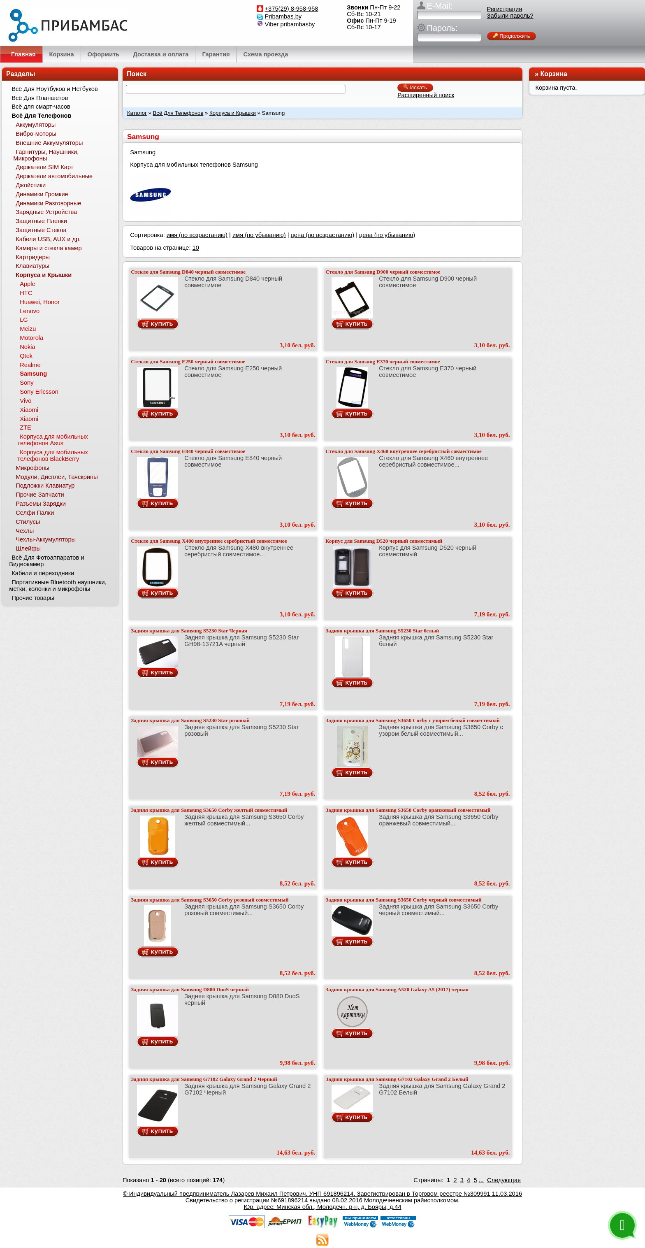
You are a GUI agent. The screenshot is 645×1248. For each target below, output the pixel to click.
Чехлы (25, 531)
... (481, 1180)
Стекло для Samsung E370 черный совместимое (382, 361)
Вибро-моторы (36, 133)
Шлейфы (28, 548)
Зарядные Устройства (46, 212)
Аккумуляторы (36, 124)
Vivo (25, 400)
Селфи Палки (35, 512)
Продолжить (511, 36)
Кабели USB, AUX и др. (48, 239)
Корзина (554, 73)
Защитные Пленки (41, 221)
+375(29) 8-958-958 (291, 8)
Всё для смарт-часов (41, 106)
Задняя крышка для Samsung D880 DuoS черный (190, 989)
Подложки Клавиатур (45, 485)
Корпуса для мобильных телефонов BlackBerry (52, 455)
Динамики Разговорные (48, 203)
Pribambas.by (283, 16)
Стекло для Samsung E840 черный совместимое (188, 451)
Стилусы (28, 521)
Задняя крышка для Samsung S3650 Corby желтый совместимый (209, 810)
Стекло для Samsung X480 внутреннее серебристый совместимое (209, 541)
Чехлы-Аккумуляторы (46, 539)
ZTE (25, 427)
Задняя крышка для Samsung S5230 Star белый (382, 630)
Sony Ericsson (39, 391)
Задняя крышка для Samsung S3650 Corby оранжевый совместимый (407, 810)
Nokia (27, 347)
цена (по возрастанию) (323, 235)
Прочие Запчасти (40, 494)
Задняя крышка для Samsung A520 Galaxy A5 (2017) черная (397, 989)
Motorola (31, 338)
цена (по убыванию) (387, 235)
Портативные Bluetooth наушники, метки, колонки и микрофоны (57, 585)
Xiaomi (29, 410)
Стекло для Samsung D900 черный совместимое (382, 272)
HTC (26, 293)
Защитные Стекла (41, 230)
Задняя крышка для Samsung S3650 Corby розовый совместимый (209, 900)
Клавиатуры (32, 266)
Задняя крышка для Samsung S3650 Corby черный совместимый (403, 900)
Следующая (504, 1180)
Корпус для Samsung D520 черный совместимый (383, 541)
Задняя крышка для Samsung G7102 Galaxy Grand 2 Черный (204, 1079)
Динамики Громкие (42, 194)
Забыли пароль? (510, 15)
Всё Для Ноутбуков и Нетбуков (55, 89)
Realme (30, 365)
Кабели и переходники (43, 573)
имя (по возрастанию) (197, 235)
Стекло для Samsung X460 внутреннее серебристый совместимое (403, 451)
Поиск (136, 73)
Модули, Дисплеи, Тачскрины (57, 477)
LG (24, 319)
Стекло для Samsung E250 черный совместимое (188, 361)
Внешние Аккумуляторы (49, 142)
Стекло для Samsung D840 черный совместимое (188, 272)
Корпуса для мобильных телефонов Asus (52, 439)
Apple (27, 284)
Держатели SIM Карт (44, 167)
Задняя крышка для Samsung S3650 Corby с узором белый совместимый (412, 720)
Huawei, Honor (40, 302)
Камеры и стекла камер (49, 248)
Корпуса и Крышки (232, 113)
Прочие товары (33, 598)
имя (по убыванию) (259, 235)
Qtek (26, 356)
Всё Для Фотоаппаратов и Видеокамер (46, 560)
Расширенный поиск (425, 95)
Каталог (137, 113)
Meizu (28, 328)
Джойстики (31, 185)
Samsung (33, 373)
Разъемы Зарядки (41, 503)
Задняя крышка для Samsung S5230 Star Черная (189, 630)
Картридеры (33, 257)
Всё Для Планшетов (40, 98)
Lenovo (29, 311)
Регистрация (504, 9)
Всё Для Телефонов (178, 113)
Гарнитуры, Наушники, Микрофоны (46, 155)
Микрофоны (32, 468)
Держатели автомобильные (54, 176)
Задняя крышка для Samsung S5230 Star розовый (190, 720)
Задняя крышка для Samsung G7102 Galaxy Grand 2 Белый (396, 1079)
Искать (415, 87)
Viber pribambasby (290, 24)
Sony (26, 382)
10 (196, 247)
